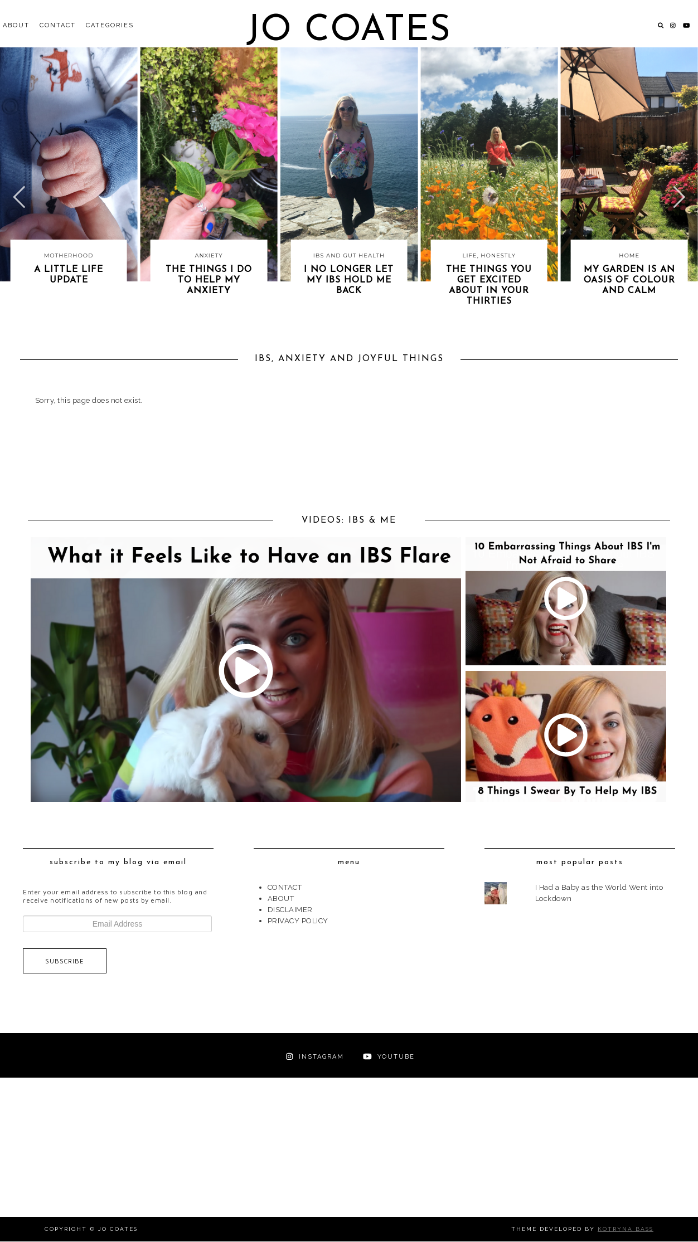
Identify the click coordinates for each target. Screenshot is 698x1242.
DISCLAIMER (290, 909)
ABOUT (16, 25)
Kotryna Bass (625, 1229)
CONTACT (58, 25)
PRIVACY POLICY (298, 921)
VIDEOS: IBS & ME (348, 521)
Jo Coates (348, 31)
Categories (110, 25)
